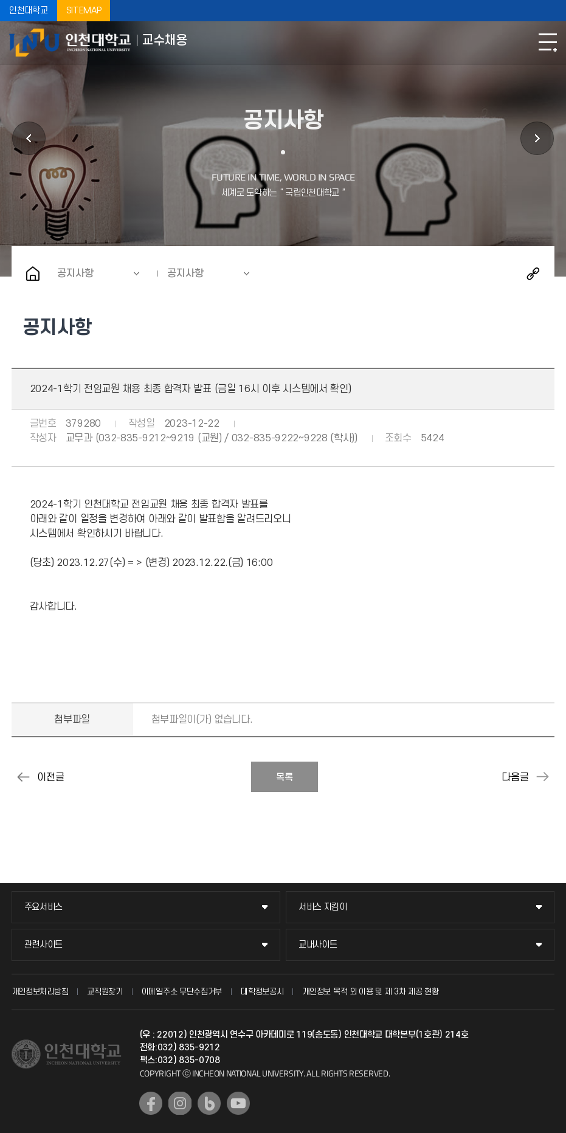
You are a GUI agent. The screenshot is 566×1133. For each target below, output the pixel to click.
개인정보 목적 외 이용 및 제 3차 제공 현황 (370, 991)
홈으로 (33, 273)
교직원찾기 (105, 991)
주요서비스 (43, 907)
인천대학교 (28, 10)
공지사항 (75, 273)
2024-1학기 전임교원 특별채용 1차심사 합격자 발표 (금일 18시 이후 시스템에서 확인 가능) (542, 777)
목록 (284, 777)
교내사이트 (318, 945)
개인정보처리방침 (40, 991)
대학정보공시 (262, 991)
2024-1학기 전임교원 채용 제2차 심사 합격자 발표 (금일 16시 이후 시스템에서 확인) (24, 777)
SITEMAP (84, 10)
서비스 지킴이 (323, 907)
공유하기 (533, 273)
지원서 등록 (537, 138)
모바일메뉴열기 (548, 42)
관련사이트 (43, 945)
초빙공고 (29, 138)
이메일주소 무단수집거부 (182, 991)
